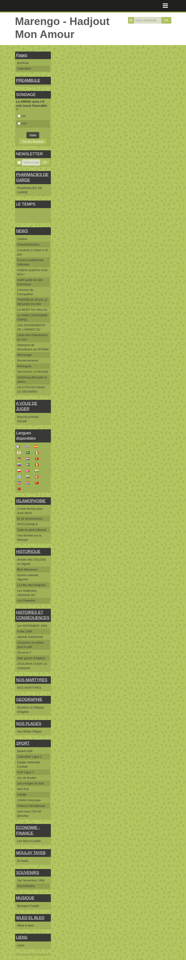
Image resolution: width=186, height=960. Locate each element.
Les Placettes (26, 600)
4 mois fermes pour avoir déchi (30, 511)
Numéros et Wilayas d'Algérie (30, 710)
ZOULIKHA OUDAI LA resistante (32, 666)
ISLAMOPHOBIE (31, 501)
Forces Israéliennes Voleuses (30, 262)
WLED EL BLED (30, 918)
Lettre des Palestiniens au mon (32, 337)
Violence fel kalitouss (31, 806)
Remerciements (27, 360)
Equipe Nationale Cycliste (28, 764)
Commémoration (28, 244)
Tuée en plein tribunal (31, 530)
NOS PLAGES (28, 724)
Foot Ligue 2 (25, 772)
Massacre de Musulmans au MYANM (33, 347)
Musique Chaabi (28, 906)
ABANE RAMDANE (30, 637)
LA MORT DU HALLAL (32, 309)
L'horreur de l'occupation (25, 292)
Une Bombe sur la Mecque (29, 537)
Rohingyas (24, 366)
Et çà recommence (29, 518)
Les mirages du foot (30, 783)
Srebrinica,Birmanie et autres (32, 379)
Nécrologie (24, 355)
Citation (22, 239)
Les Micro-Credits (29, 841)
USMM (22, 794)
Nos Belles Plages (29, 731)
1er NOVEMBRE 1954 (32, 625)
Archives (23, 63)
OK (166, 20)
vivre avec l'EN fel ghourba (29, 813)
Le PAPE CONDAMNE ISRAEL (32, 317)
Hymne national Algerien (27, 577)
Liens (20, 945)
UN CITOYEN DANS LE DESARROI (31, 389)
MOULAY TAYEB (31, 853)
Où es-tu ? (24, 652)
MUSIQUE (25, 898)
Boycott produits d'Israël (28, 419)
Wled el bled (25, 925)
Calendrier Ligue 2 (29, 756)
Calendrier (24, 68)
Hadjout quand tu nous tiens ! (32, 272)
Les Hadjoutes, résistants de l (27, 593)
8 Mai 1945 (24, 631)
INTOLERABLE (27, 524)
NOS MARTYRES (31, 680)
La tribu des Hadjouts (31, 585)
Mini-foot (23, 789)
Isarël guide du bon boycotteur (30, 282)
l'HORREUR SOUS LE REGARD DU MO (32, 302)
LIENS (22, 937)
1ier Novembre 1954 (31, 880)
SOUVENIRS (27, 873)
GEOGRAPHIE (29, 699)
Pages (21, 55)
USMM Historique (29, 800)
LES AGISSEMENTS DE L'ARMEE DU (31, 327)
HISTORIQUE (28, 551)
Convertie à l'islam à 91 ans (32, 252)
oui (22, 116)
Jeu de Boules (26, 778)
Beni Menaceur (27, 569)
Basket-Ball (25, 751)
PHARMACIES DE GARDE (29, 190)
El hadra (22, 861)
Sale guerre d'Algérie (31, 658)
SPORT (23, 743)
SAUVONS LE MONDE (32, 371)
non (22, 123)
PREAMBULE (28, 80)
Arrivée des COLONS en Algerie (31, 562)
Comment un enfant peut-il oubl (30, 645)
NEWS (22, 231)
